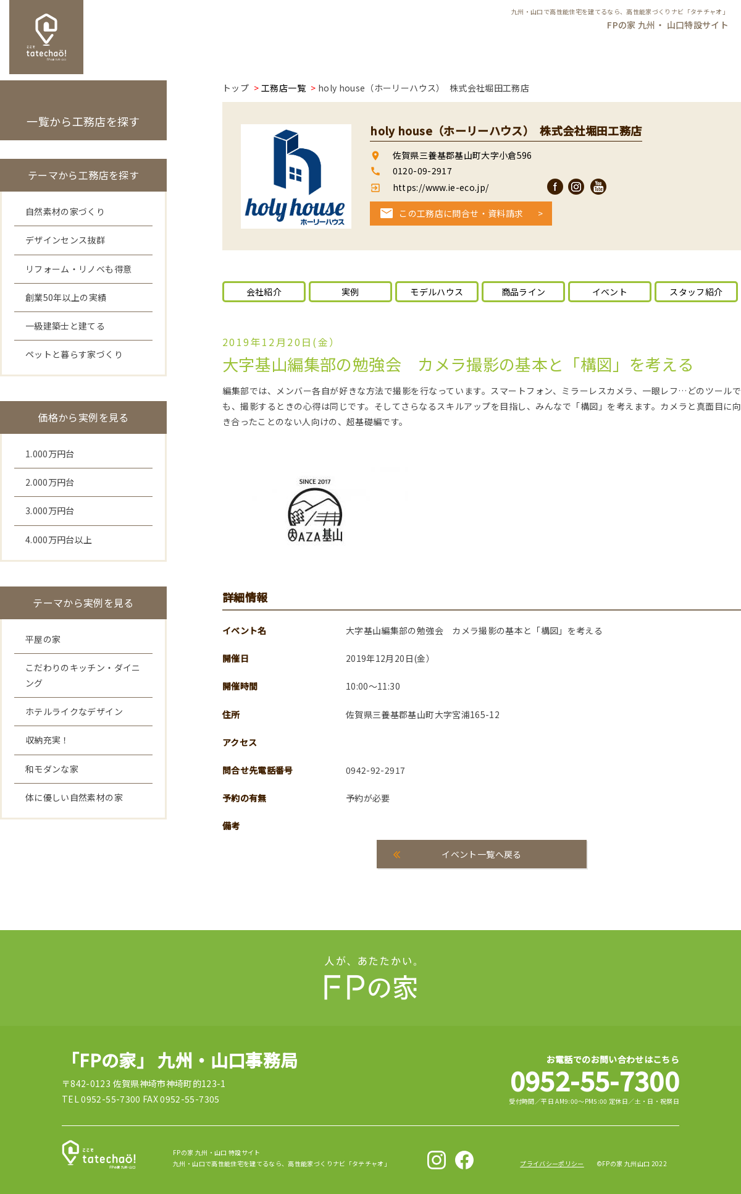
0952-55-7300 (594, 1080)
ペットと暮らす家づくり (74, 354)
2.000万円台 (50, 482)
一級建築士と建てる (65, 326)
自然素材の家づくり (65, 211)
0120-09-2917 (422, 170)
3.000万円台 (50, 510)
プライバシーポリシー (552, 1163)
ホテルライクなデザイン (74, 711)
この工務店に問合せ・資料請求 (461, 213)
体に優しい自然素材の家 (74, 797)
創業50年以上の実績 (66, 297)
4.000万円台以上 (59, 539)
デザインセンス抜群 (65, 240)
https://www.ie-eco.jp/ (439, 187)
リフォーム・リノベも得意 (78, 269)
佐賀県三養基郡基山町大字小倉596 (462, 155)
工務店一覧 (283, 88)
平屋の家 (43, 639)
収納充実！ (47, 740)
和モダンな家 (51, 769)
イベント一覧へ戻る (481, 854)
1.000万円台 (50, 453)
